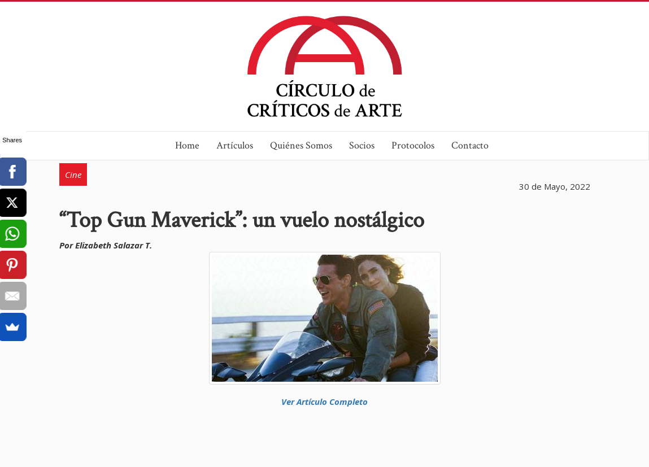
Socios (361, 145)
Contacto (470, 145)
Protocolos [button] (412, 145)
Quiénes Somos (301, 145)
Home (187, 145)
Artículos (234, 145)
